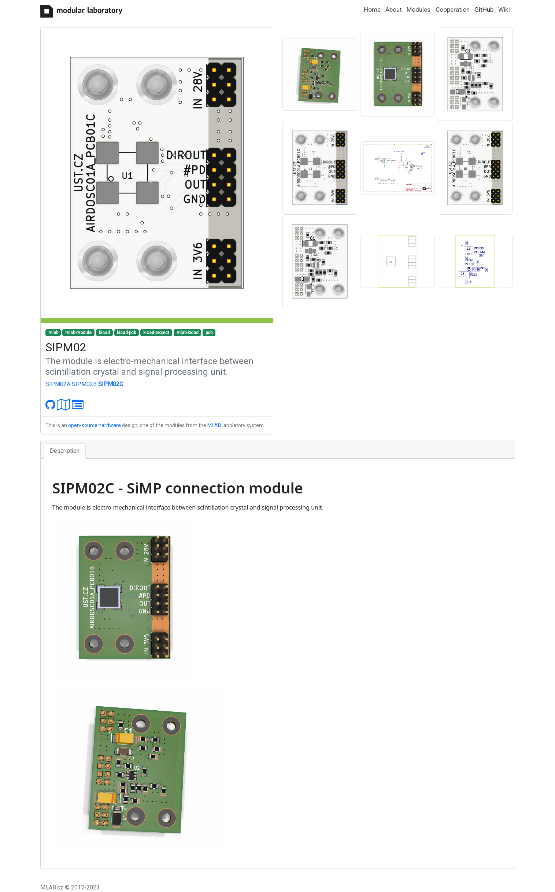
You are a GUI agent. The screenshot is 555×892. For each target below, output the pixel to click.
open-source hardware (94, 425)
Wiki (504, 9)
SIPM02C (110, 384)
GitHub (483, 9)
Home (372, 9)
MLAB (214, 425)
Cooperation (453, 9)
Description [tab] (64, 450)
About (393, 9)
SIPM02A (57, 384)
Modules (418, 9)
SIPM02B (84, 384)
